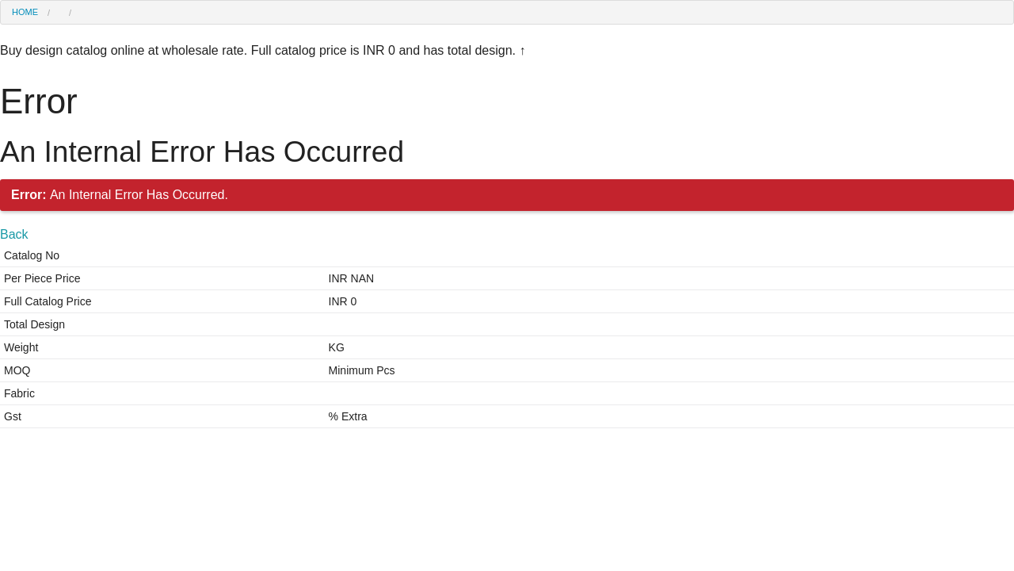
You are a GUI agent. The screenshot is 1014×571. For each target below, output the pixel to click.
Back (14, 234)
